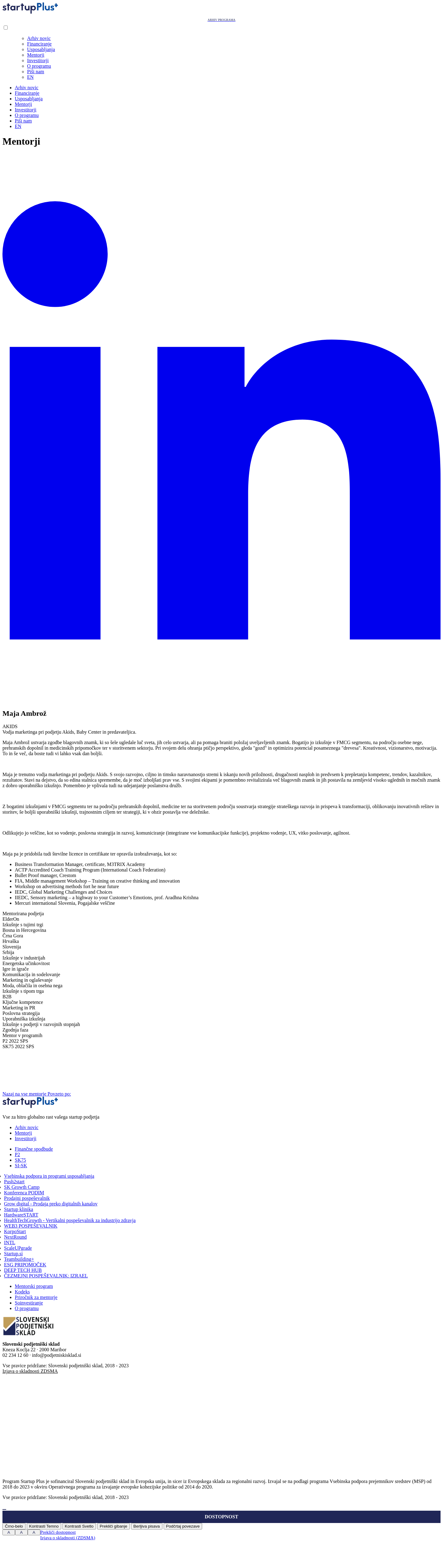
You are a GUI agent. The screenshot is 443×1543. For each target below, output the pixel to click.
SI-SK (21, 1165)
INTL (9, 1242)
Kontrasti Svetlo (79, 1526)
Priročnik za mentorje (36, 1297)
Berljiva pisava (147, 1526)
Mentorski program (34, 1286)
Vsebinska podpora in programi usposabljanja (49, 1176)
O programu (39, 66)
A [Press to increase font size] (8, 1532)
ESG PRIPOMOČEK (25, 1264)
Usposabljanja (41, 49)
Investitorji (38, 60)
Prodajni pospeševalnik (27, 1198)
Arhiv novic (39, 38)
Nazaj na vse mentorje (25, 1093)
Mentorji (35, 55)
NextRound (15, 1237)
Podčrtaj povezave (183, 1526)
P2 (17, 1154)
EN (30, 77)
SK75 (20, 1160)
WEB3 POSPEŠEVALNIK (31, 1225)
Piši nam (35, 71)
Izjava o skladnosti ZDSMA (30, 1371)
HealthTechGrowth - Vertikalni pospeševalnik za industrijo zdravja (70, 1220)
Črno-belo (14, 1526)
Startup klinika (18, 1209)
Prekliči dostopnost (58, 1532)
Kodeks (22, 1291)
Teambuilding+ (19, 1259)
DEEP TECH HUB (23, 1270)
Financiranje (39, 43)
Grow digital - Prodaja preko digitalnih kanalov (51, 1203)
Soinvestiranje (29, 1302)
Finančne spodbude (34, 1149)
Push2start (14, 1181)
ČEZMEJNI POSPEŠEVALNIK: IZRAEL (46, 1275)
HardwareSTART (21, 1214)
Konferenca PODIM (24, 1192)
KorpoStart (15, 1231)
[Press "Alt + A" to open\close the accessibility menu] (4, 1509)
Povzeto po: (105, 1093)
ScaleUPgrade (18, 1248)
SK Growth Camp (22, 1187)
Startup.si (13, 1253)
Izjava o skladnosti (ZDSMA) (67, 1537)
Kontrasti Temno (44, 1526)
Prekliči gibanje (113, 1526)
